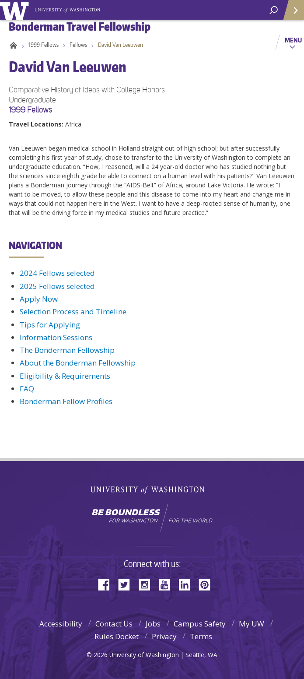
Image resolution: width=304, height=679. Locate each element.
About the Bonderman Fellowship (78, 363)
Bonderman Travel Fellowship (68, 9)
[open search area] (273, 10)
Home (12, 44)
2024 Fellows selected (57, 273)
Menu (293, 40)
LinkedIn (187, 584)
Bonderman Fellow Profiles (66, 401)
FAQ (27, 388)
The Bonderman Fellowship (67, 350)
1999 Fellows (43, 44)
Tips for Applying (50, 325)
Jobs (153, 624)
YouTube (167, 584)
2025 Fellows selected (57, 286)
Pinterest (208, 584)
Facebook (107, 584)
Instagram (147, 584)
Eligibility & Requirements (65, 376)
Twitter (127, 584)
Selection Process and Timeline (73, 311)
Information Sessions (56, 337)
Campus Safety (200, 624)
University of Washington (16, 10)
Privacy (164, 636)
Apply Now (39, 299)
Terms (201, 636)
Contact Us (114, 624)
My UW (251, 624)
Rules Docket (116, 636)
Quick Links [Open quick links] (290, 13)
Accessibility (60, 624)
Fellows (78, 44)
